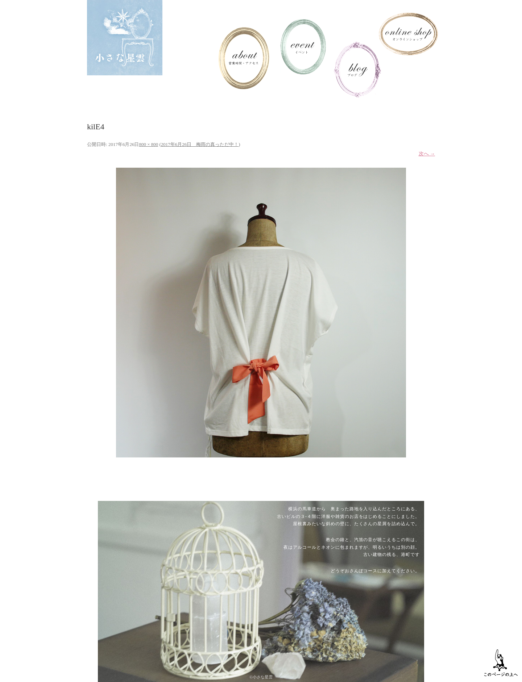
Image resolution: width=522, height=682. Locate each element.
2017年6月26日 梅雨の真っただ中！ (200, 144)
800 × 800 (148, 144)
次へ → (427, 153)
